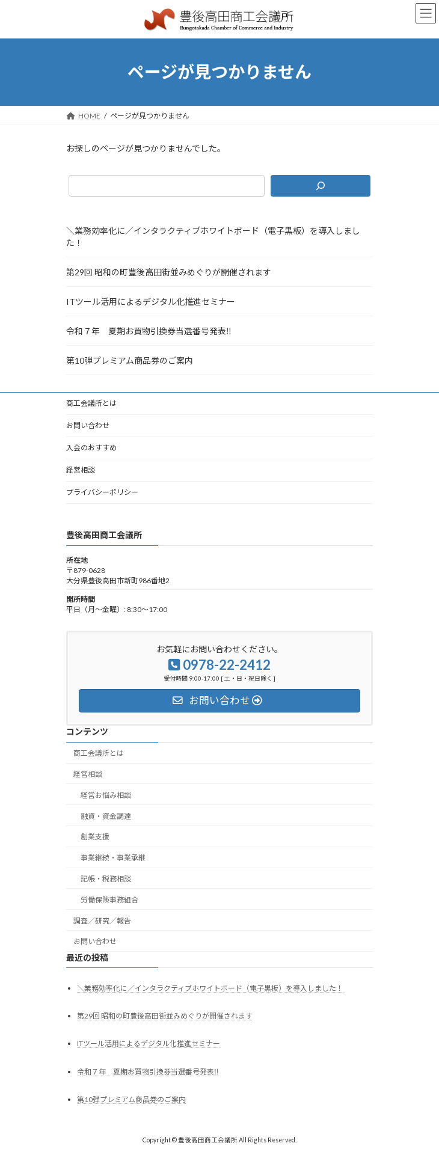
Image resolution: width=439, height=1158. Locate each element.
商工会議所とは (91, 403)
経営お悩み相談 (106, 795)
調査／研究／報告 (102, 920)
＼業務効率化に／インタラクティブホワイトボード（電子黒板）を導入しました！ (213, 236)
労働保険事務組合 (109, 899)
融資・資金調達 (106, 815)
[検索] (320, 186)
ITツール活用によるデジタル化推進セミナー (150, 301)
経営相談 (80, 469)
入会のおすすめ (91, 447)
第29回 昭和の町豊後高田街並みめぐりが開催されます (168, 272)
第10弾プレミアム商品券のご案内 (129, 360)
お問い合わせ (87, 425)
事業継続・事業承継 (113, 857)
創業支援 (95, 836)
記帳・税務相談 (106, 878)
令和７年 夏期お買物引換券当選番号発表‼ (149, 331)
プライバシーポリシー (102, 492)
